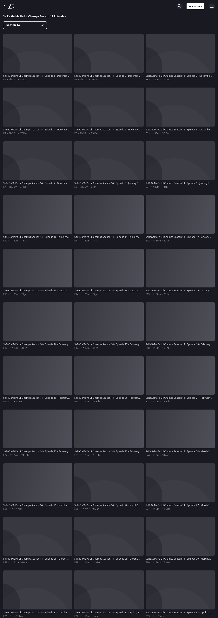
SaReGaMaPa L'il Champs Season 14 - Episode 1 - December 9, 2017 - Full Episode (47, 76)
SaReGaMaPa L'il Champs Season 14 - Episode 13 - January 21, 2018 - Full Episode (47, 290)
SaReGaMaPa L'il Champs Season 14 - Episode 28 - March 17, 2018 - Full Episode (46, 559)
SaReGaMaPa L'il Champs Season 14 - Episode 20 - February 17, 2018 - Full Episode (119, 398)
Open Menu (212, 6)
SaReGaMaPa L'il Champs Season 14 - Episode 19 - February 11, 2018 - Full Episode (48, 398)
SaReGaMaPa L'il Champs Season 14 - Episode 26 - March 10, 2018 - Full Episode (117, 505)
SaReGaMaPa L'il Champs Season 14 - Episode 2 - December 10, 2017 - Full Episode (119, 76)
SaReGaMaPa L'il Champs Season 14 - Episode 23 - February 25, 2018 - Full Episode (119, 451)
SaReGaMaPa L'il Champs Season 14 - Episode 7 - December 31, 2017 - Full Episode (48, 183)
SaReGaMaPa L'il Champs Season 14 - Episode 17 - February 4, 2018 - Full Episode (118, 344)
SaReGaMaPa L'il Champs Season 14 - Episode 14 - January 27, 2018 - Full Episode (118, 290)
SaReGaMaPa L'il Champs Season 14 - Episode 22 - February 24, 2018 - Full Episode (48, 451)
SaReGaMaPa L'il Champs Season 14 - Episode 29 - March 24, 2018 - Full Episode (117, 559)
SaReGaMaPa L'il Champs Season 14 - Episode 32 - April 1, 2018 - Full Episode (116, 612)
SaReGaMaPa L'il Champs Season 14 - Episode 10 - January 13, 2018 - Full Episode (47, 237)
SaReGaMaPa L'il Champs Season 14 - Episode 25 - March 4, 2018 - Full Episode (46, 505)
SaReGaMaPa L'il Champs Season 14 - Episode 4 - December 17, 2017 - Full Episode (48, 129)
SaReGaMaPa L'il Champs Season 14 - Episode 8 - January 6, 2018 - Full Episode (117, 183)
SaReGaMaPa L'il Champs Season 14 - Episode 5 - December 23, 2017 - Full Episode (119, 129)
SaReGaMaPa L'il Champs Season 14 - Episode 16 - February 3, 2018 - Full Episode (47, 344)
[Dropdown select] (25, 25)
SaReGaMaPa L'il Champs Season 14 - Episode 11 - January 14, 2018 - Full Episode (118, 237)
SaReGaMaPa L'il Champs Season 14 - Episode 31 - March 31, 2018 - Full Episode (46, 612)
